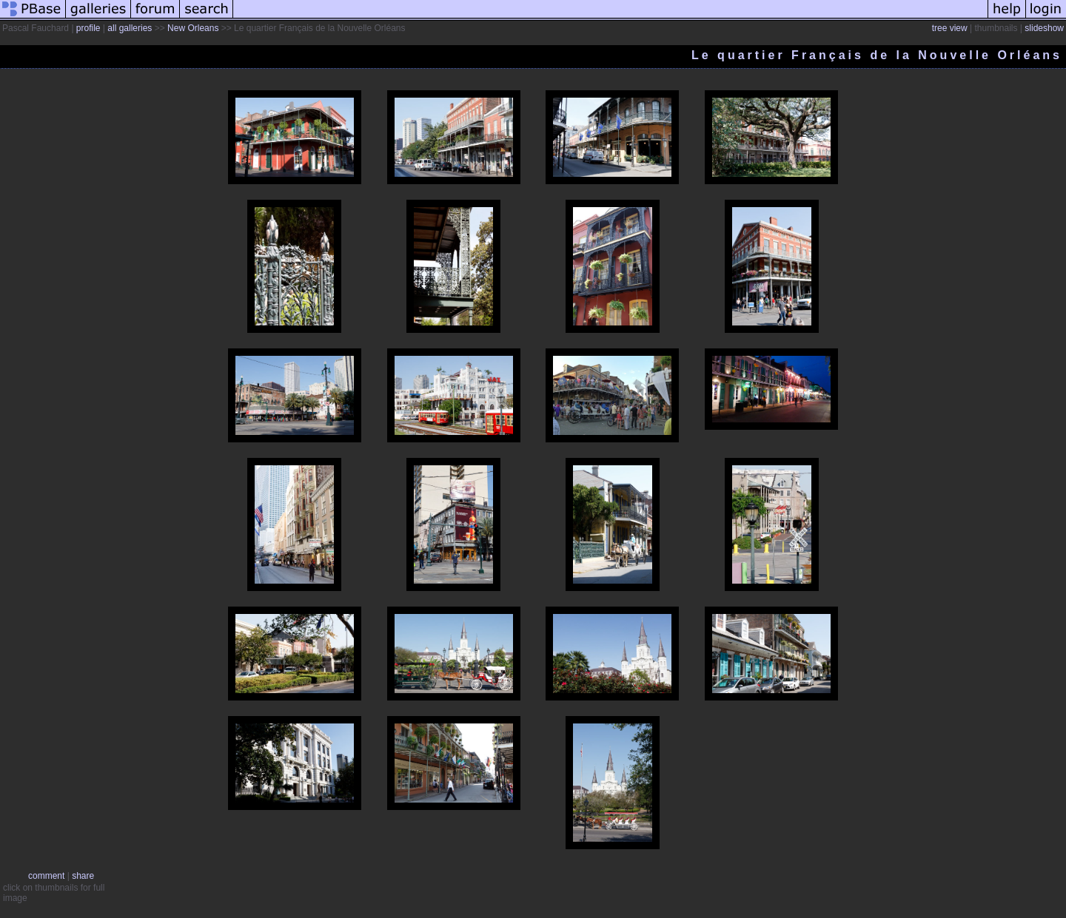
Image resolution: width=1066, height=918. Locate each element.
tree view (950, 28)
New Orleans (192, 28)
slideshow (1044, 28)
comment (46, 876)
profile (88, 28)
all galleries (129, 28)
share (83, 876)
